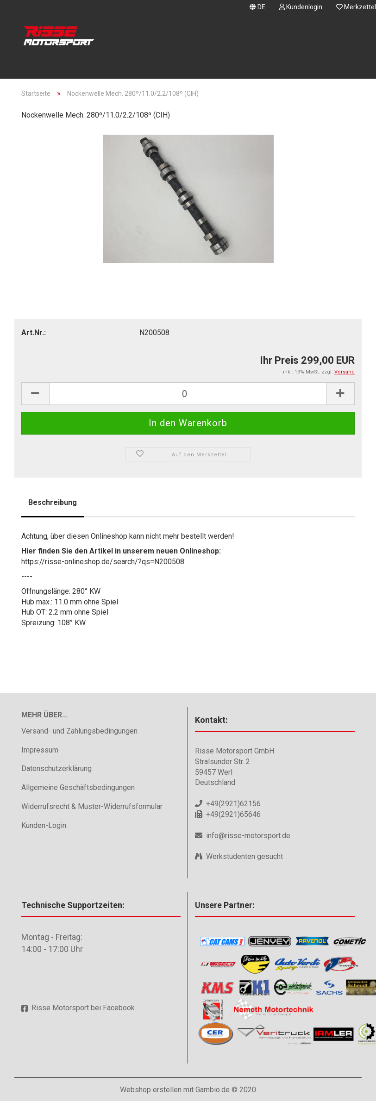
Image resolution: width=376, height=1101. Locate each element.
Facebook (119, 1007)
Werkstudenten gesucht (244, 856)
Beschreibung (52, 502)
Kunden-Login (43, 825)
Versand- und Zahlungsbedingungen (79, 731)
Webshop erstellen (151, 1089)
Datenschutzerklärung (56, 768)
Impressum (39, 750)
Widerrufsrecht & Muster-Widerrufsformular (92, 806)
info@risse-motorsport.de (248, 835)
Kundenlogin (300, 7)
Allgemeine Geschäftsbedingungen (78, 787)
